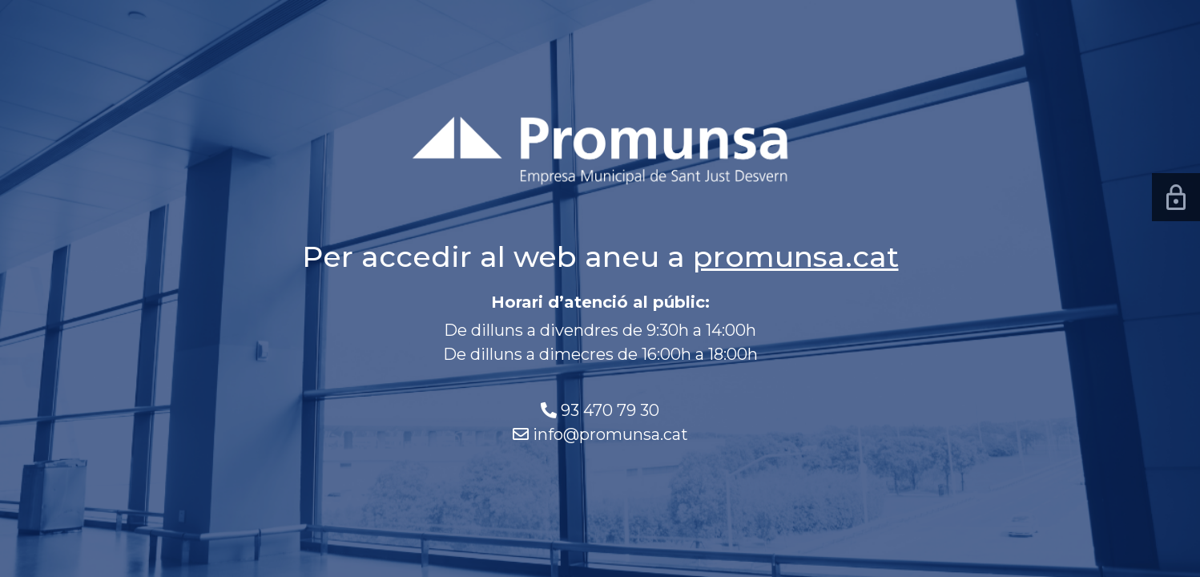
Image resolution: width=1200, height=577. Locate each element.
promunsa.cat (796, 256)
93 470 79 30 (610, 410)
